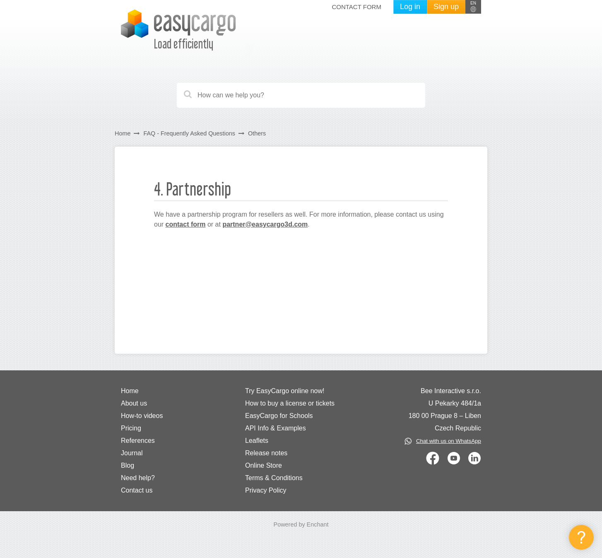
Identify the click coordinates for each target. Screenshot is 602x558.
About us (134, 403)
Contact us (136, 490)
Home (122, 133)
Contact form (356, 6)
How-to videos (142, 415)
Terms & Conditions (274, 477)
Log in (410, 6)
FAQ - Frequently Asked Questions (189, 133)
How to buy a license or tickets (290, 403)
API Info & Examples (275, 428)
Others (257, 133)
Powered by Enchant (301, 524)
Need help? (138, 477)
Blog (127, 465)
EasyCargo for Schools (279, 415)
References (138, 440)
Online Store (263, 465)
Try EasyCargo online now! (285, 390)
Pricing (131, 428)
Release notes (266, 453)
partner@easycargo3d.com (265, 224)
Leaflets (256, 440)
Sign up (446, 6)
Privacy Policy (266, 490)
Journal (131, 453)
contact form (186, 224)
